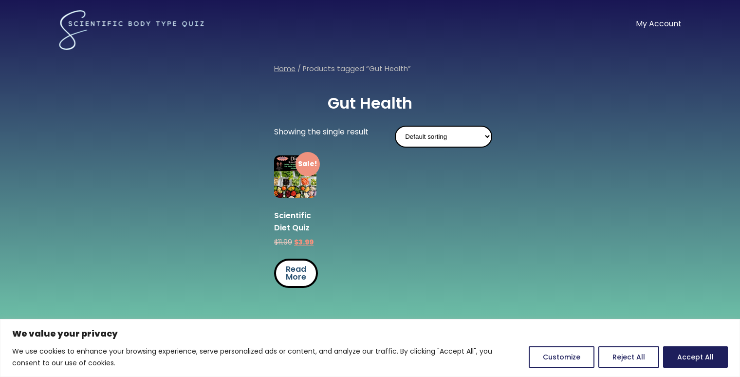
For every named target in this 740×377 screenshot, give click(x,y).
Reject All (628, 357)
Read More (296, 273)
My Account (659, 23)
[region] (370, 348)
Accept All (695, 357)
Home (285, 69)
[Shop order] (443, 137)
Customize (561, 357)
